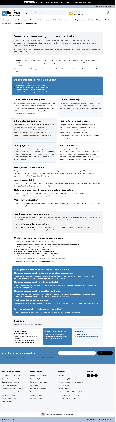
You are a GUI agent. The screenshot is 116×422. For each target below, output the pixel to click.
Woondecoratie (31, 23)
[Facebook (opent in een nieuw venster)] (92, 375)
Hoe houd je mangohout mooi (24, 340)
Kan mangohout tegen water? (55, 338)
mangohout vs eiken (67, 159)
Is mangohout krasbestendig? (55, 334)
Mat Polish (54, 253)
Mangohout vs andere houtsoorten (87, 336)
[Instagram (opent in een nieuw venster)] (96, 375)
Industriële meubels (61, 20)
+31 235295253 (64, 385)
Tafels (107, 20)
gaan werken (44, 297)
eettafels (43, 111)
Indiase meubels (44, 20)
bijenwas (95, 303)
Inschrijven (105, 353)
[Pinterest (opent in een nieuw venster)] (88, 375)
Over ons (33, 392)
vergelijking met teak (59, 276)
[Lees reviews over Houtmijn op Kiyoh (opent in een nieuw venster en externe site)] (76, 13)
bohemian (51, 151)
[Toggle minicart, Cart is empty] (111, 13)
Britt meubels (7, 402)
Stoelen (99, 20)
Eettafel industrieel (9, 398)
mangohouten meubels (40, 125)
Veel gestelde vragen (38, 389)
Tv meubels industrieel (10, 379)
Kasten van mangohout (10, 392)
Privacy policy (91, 419)
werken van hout (50, 251)
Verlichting (18, 23)
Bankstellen (6, 23)
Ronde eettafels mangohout (12, 389)
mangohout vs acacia (86, 159)
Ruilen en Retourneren (38, 382)
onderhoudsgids (47, 261)
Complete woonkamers (27, 20)
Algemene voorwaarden (39, 376)
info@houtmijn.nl (64, 389)
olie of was (61, 258)
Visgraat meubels (9, 20)
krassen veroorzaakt (72, 244)
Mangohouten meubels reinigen (25, 342)
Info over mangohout (38, 398)
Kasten (91, 20)
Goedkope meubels (78, 20)
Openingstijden (36, 379)
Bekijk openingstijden (85, 2)
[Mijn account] (107, 13)
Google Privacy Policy (31, 357)
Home (4, 28)
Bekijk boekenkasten (9, 385)
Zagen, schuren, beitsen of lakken (56, 336)
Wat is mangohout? (83, 334)
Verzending (34, 385)
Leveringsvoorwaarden (105, 419)
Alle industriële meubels (11, 376)
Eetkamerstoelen (8, 395)
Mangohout (18, 60)
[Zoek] (26, 12)
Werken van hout (36, 395)
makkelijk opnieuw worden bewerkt (39, 203)
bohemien (67, 312)
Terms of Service (45, 357)
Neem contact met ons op (104, 6)
